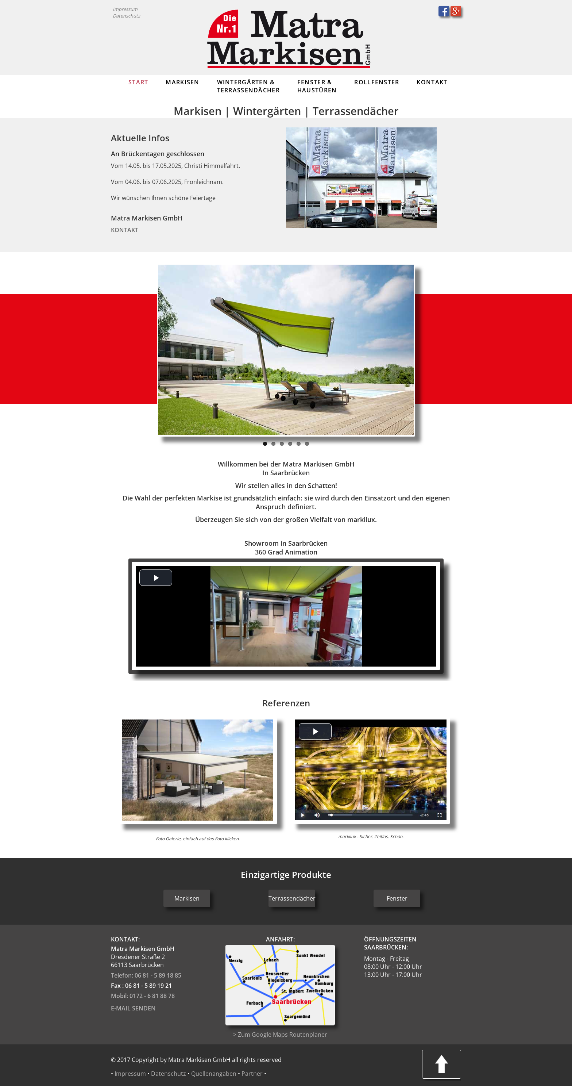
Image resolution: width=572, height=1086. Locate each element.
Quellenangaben (213, 1074)
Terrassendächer (291, 898)
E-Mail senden (133, 1008)
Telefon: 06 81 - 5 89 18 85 (146, 975)
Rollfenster (376, 82)
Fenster (397, 898)
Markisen (182, 82)
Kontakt (432, 82)
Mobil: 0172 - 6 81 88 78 (143, 996)
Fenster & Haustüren (317, 86)
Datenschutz (126, 15)
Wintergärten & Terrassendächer (248, 86)
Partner (252, 1074)
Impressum (125, 9)
